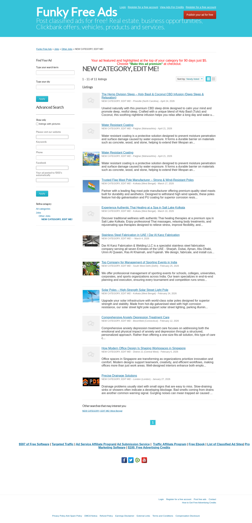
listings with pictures (49, 123)
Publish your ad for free (200, 14)
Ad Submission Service (133, 444)
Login (123, 7)
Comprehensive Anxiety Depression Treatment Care (135, 317)
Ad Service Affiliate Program (95, 444)
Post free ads (200, 499)
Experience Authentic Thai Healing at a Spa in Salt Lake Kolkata (143, 207)
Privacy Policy (58, 516)
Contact (212, 499)
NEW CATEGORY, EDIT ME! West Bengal (102, 411)
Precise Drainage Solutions (119, 375)
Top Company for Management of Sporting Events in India (139, 262)
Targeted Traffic (63, 444)
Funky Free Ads (76, 12)
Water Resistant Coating (117, 125)
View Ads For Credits (172, 7)
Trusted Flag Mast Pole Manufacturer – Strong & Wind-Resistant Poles (148, 180)
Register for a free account (143, 7)
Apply (42, 98)
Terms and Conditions (163, 516)
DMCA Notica (91, 516)
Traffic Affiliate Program (169, 444)
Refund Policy (106, 516)
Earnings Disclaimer (124, 516)
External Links (143, 516)
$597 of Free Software (34, 444)
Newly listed (192, 79)
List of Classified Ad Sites (225, 444)
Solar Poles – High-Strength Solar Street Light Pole (135, 289)
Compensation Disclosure (188, 516)
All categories (43, 208)
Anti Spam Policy (74, 516)
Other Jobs (45, 216)
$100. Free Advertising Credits (149, 447)
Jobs (38, 212)
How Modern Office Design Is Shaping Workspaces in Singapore (144, 348)
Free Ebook (197, 444)
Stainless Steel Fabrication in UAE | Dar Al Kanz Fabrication (141, 234)
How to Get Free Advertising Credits (199, 502)
